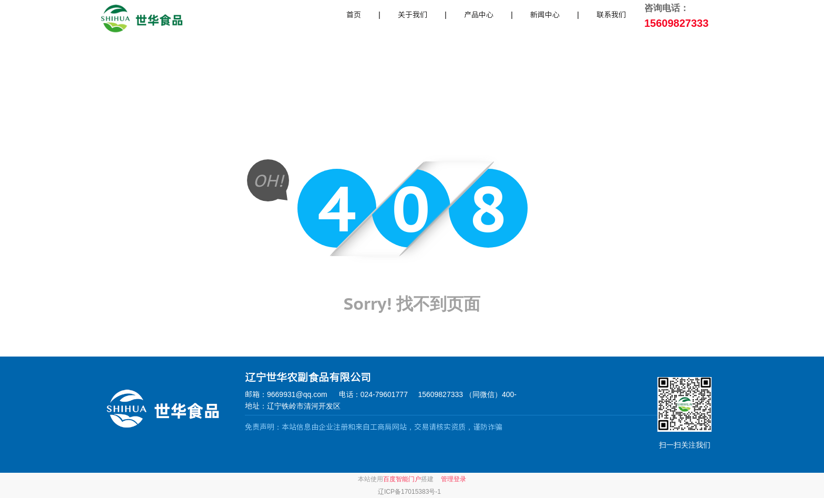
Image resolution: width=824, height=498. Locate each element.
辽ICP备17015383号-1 (409, 491)
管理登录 (453, 479)
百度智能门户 (402, 479)
